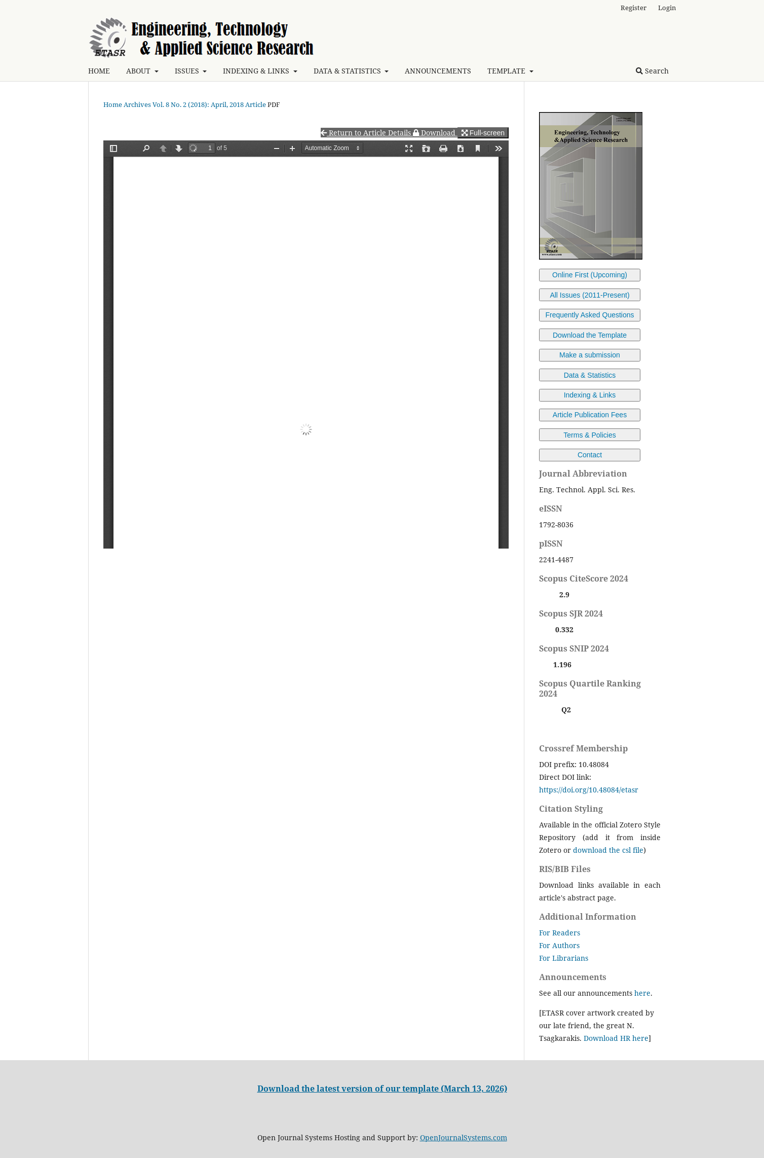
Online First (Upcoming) (589, 275)
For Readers (559, 932)
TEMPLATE (507, 71)
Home (112, 104)
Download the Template (590, 335)
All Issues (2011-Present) (589, 295)
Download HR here (616, 1038)
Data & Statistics (590, 375)
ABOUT (139, 71)
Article (255, 104)
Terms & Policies (589, 435)
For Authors (559, 945)
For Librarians (563, 958)
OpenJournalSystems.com (463, 1137)
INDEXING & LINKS (257, 71)
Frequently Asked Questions (589, 315)
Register (633, 7)
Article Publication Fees (590, 415)
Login (667, 7)
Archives (137, 104)
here (642, 993)
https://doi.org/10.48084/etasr (588, 789)
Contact (590, 455)
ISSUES (188, 71)
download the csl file (608, 850)
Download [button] (435, 132)
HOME (99, 71)
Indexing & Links (590, 395)
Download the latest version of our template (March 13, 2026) (382, 1088)
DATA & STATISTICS (348, 71)
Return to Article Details (367, 132)
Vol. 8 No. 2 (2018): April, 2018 (198, 104)
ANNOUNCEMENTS (438, 71)
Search (652, 71)
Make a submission (589, 355)
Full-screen (483, 133)
